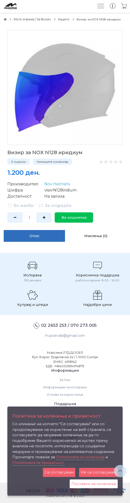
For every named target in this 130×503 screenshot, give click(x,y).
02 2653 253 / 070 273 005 (65, 325)
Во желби (20, 205)
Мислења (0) (95, 236)
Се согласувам (59, 472)
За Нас (65, 380)
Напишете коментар (52, 161)
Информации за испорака (65, 387)
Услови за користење (65, 394)
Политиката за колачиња (80, 457)
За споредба (55, 205)
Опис (34, 236)
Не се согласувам (98, 472)
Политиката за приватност (38, 462)
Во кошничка (74, 217)
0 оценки (18, 161)
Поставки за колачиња (93, 483)
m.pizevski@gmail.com (65, 335)
